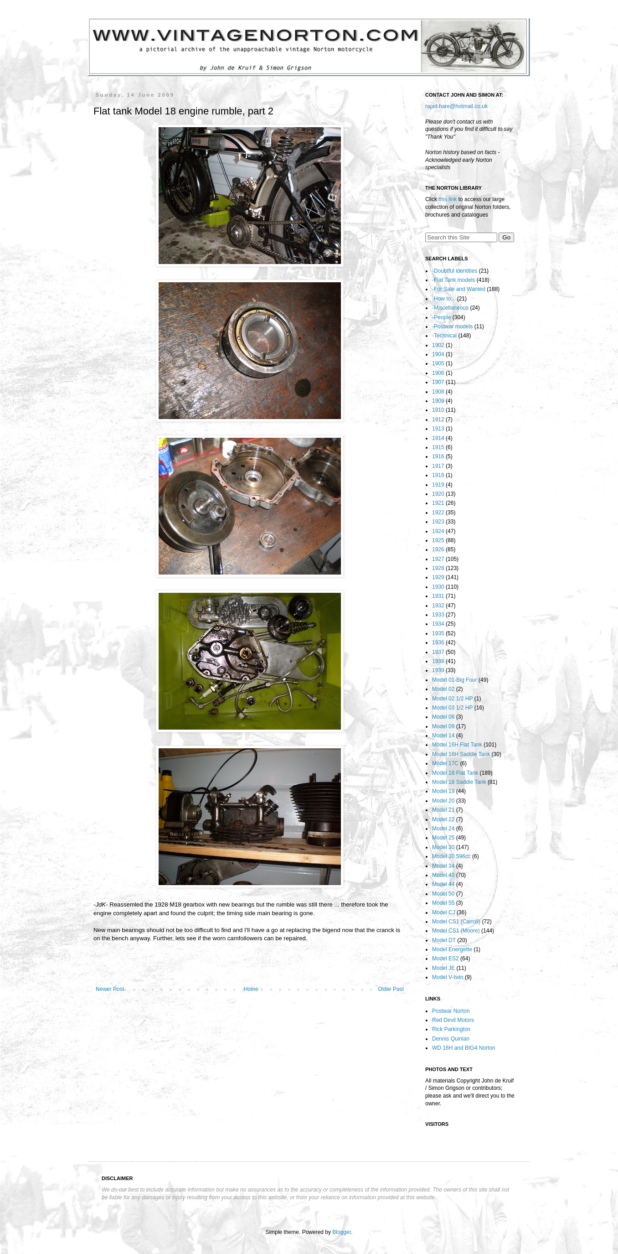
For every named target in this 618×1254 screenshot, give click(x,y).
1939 (438, 670)
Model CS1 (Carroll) (456, 921)
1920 (438, 494)
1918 (438, 475)
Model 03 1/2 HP (452, 708)
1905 (438, 363)
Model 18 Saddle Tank (459, 782)
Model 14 (443, 735)
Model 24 (443, 828)
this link (447, 199)
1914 (438, 438)
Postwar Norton (451, 1011)
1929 (438, 577)
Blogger (341, 1232)
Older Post (391, 989)
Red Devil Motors (453, 1020)
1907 (438, 382)
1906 (438, 373)
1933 (438, 614)
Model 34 (443, 866)
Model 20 (443, 801)
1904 (438, 354)
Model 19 (443, 791)
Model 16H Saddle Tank (461, 754)
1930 (438, 587)
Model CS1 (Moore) (456, 931)
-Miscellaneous (450, 308)
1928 (438, 568)
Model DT (444, 940)
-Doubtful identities (454, 271)
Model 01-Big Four (454, 680)
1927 (438, 559)
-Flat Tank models (453, 280)
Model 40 (443, 875)
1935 (438, 633)
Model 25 (443, 837)
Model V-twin (448, 977)
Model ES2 (445, 958)
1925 (438, 540)
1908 (438, 392)
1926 (438, 549)
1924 (438, 531)
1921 (438, 503)
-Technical (444, 335)
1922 (438, 512)
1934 (438, 624)
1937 (438, 652)
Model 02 (443, 689)
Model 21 (443, 810)
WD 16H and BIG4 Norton (463, 1048)
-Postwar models (452, 326)
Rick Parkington (451, 1029)
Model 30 (443, 847)
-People (441, 317)
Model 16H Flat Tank (457, 744)
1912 (438, 419)
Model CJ (443, 912)
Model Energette (452, 949)
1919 (438, 485)
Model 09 (443, 726)
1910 (438, 410)
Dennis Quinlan (450, 1039)
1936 (438, 642)
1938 (438, 661)
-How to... (443, 298)
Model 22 (443, 819)
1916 (438, 456)
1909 (438, 401)
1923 (438, 521)
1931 (438, 596)
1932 (438, 605)
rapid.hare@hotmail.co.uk (456, 106)
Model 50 (443, 894)
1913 (438, 428)
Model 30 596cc (451, 856)
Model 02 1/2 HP (452, 698)
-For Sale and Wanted (458, 289)
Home (251, 989)
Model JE (443, 968)
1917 (438, 466)
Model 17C (445, 763)
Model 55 (443, 903)
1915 (438, 447)
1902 (438, 345)
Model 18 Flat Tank (455, 773)
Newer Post (110, 989)
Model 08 (443, 717)
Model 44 (443, 884)
